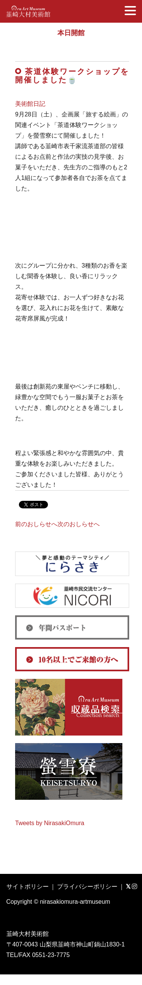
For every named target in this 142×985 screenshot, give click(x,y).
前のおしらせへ (36, 524)
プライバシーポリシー (87, 886)
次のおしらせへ (78, 524)
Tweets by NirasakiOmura (49, 823)
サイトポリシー (27, 886)
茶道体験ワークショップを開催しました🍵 (72, 75)
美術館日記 (30, 104)
